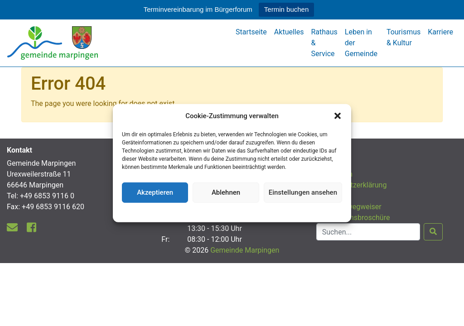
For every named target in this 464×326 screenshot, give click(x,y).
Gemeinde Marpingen (244, 250)
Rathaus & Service (324, 43)
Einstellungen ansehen (303, 192)
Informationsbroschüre (353, 217)
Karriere (440, 32)
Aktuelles (289, 32)
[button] (337, 115)
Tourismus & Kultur (403, 37)
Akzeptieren (155, 192)
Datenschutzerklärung (232, 211)
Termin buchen (286, 9)
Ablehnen (226, 192)
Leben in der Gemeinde (361, 43)
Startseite (251, 32)
